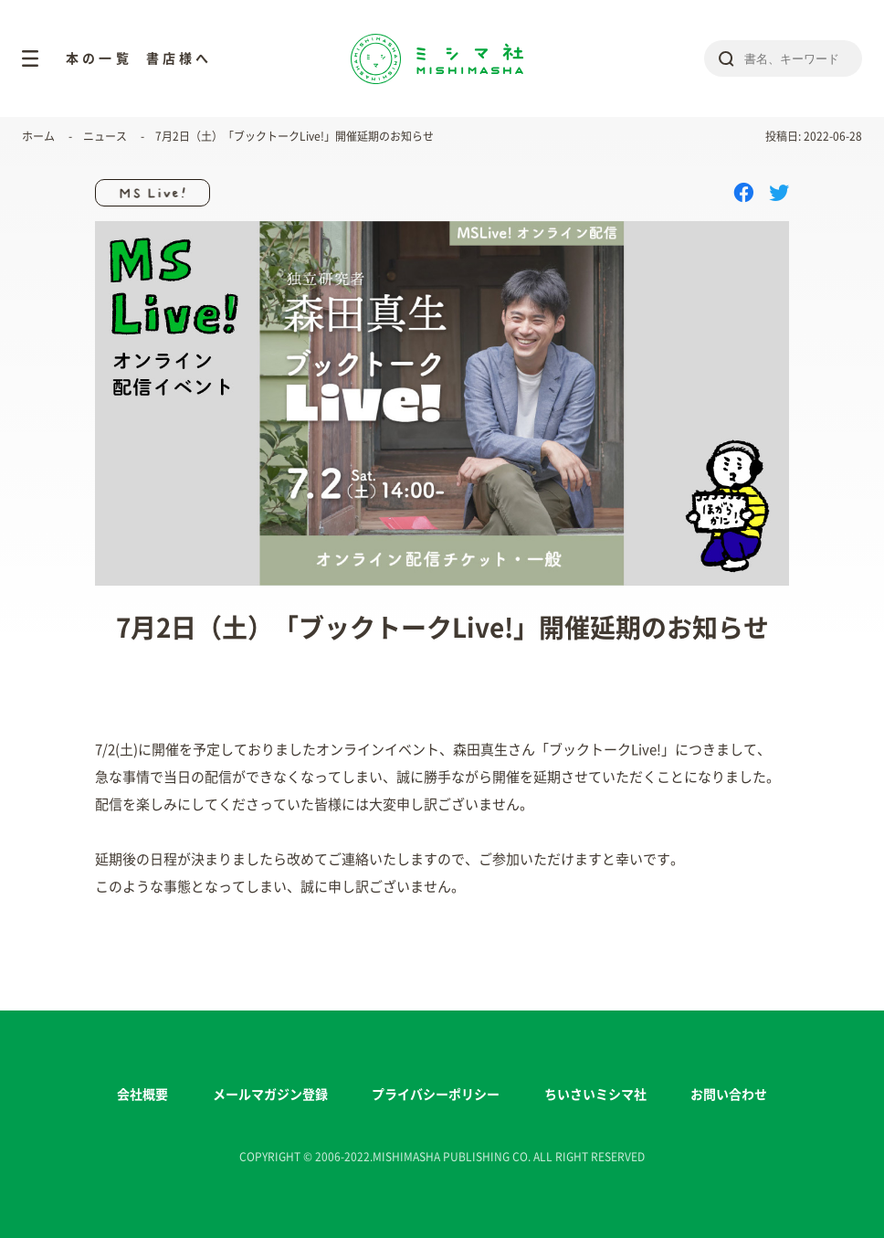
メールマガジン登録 (270, 1094)
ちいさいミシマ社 (595, 1094)
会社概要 (142, 1094)
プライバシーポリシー (436, 1094)
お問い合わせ (728, 1094)
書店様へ (179, 58)
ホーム (38, 136)
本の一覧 (99, 58)
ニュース (105, 136)
